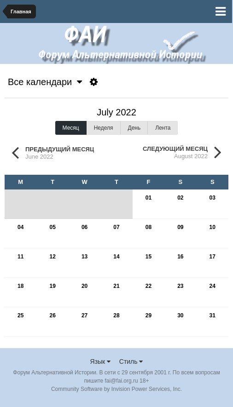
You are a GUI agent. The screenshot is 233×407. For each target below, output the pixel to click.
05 (52, 227)
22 (148, 286)
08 (148, 227)
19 (52, 286)
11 (20, 256)
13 (84, 256)
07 (116, 227)
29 (148, 315)
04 (20, 227)
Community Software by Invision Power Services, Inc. (116, 389)
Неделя (103, 128)
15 (148, 256)
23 (180, 286)
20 (84, 286)
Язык (100, 361)
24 (213, 286)
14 (116, 256)
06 (84, 227)
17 (213, 256)
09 (180, 227)
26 (52, 315)
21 (116, 286)
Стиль (131, 361)
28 (116, 315)
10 (213, 227)
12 (52, 256)
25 (20, 315)
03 (213, 198)
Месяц (71, 128)
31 (213, 315)
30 (180, 315)
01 (148, 198)
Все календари (45, 82)
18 (20, 286)
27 (84, 315)
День (134, 128)
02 (180, 198)
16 (180, 256)
